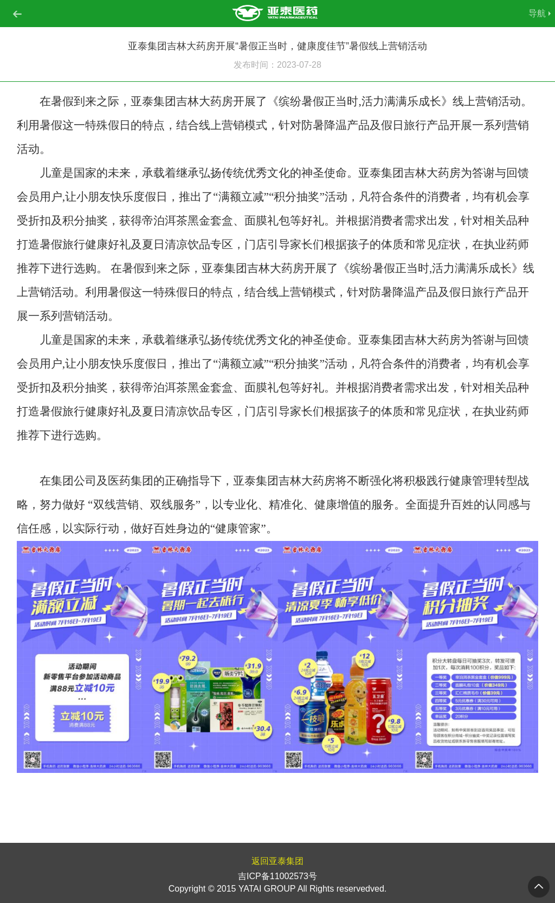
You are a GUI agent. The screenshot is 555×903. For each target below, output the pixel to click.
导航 (537, 13)
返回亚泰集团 (277, 861)
